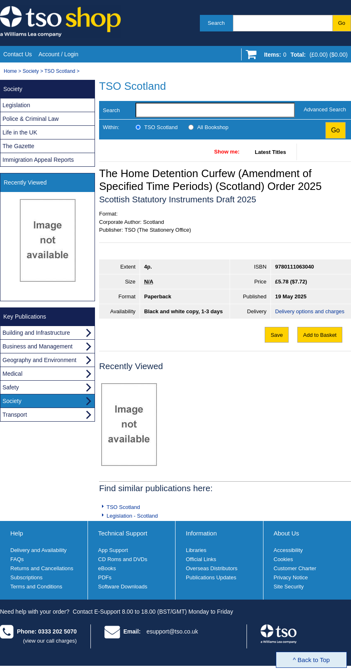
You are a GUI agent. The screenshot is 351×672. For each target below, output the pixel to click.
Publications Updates (211, 577)
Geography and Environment (39, 360)
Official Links (201, 559)
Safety (10, 387)
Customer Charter (295, 568)
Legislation (16, 105)
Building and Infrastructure (36, 332)
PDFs (105, 577)
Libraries (196, 550)
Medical (12, 373)
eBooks (107, 568)
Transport (14, 414)
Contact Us (17, 54)
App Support (113, 550)
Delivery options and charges (309, 311)
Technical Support (122, 533)
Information (201, 533)
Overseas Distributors (211, 568)
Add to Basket (320, 335)
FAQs (17, 559)
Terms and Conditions (36, 586)
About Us (286, 533)
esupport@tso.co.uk (172, 631)
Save (276, 335)
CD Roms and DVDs (122, 559)
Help (16, 533)
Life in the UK (19, 132)
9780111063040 (294, 267)
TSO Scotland (60, 71)
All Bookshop (212, 127)
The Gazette (18, 146)
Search (216, 23)
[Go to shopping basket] (303, 56)
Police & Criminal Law (30, 118)
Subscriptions (26, 577)
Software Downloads (122, 586)
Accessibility (288, 550)
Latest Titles (270, 152)
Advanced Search (325, 109)
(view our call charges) (50, 641)
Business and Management (37, 346)
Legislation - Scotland (132, 516)
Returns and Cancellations (41, 568)
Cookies (283, 559)
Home (10, 71)
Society (31, 71)
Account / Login (58, 54)
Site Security (289, 586)
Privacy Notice (291, 577)
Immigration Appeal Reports (38, 159)
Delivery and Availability (38, 550)
